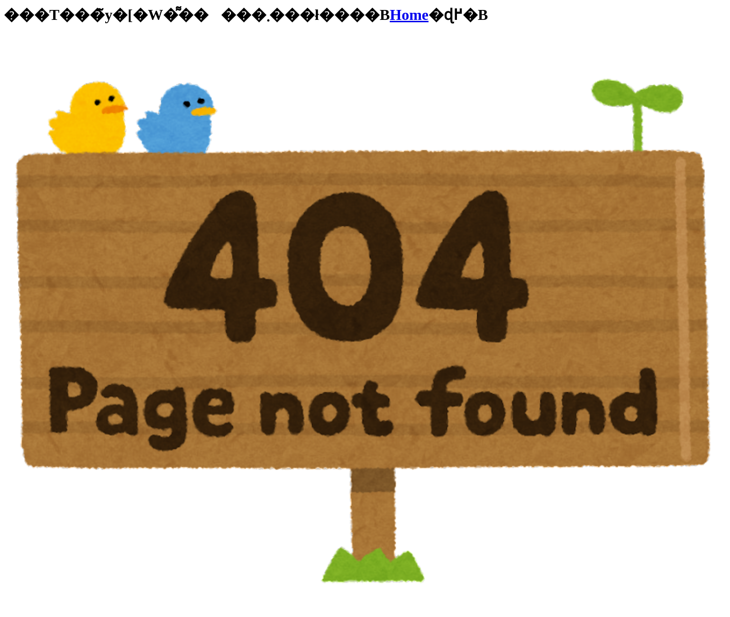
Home (409, 14)
